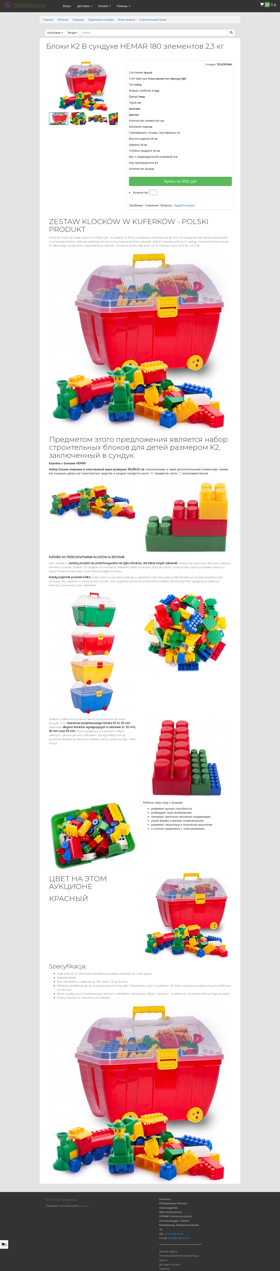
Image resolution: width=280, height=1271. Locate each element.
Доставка (84, 6)
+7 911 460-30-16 (174, 1233)
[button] (114, 64)
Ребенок (63, 19)
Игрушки (78, 19)
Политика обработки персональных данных (179, 1258)
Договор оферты (168, 1251)
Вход (67, 6)
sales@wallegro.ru (179, 1238)
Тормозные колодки (101, 19)
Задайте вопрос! (185, 205)
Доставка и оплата (169, 1264)
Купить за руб (180, 181)
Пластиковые (126, 19)
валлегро (29, 5)
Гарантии (164, 1268)
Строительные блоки (153, 19)
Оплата (104, 6)
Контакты (165, 1199)
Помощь (123, 6)
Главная (48, 19)
